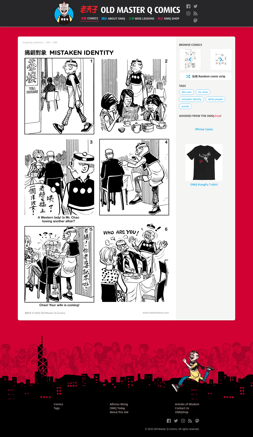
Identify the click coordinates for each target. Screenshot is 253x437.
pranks (185, 106)
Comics (89, 18)
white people (215, 99)
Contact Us (182, 408)
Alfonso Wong (119, 404)
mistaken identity (191, 99)
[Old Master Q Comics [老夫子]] (64, 13)
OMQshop (181, 412)
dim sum (187, 92)
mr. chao (203, 92)
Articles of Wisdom (187, 404)
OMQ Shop (168, 18)
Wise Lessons (141, 18)
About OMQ (113, 18)
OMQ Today (117, 408)
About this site (119, 412)
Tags (57, 408)
